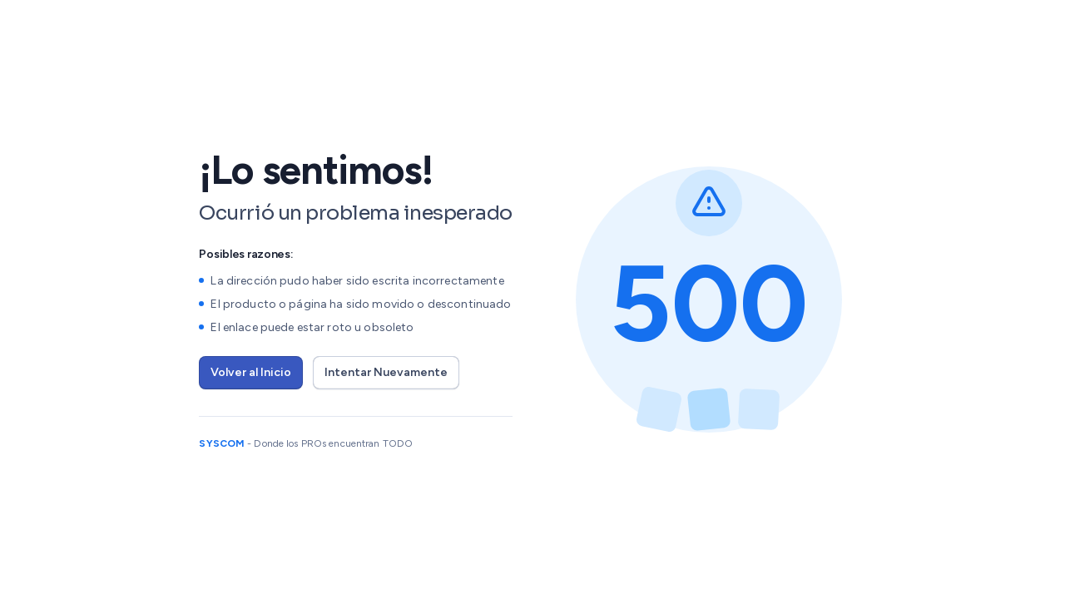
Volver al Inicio (251, 372)
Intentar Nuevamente (386, 372)
